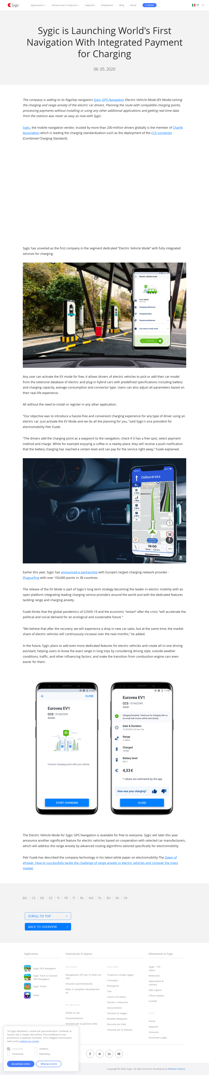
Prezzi (152, 1021)
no (91, 898)
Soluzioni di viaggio (117, 1013)
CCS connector (161, 133)
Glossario (154, 1032)
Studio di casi (73, 1012)
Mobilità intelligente (117, 1018)
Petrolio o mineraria (117, 1002)
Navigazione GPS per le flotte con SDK (83, 976)
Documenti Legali (158, 1037)
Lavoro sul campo (116, 996)
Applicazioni (37, 5)
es (50, 898)
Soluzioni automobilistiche (79, 983)
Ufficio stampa (156, 995)
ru (109, 898)
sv (125, 898)
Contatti (153, 1001)
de (42, 898)
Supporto (90, 5)
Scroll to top (48, 916)
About (133, 5)
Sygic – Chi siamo (154, 968)
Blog (121, 5)
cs (33, 898)
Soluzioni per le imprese (64, 5)
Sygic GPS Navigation (109, 100)
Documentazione (74, 1018)
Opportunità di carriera (156, 983)
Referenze (154, 975)
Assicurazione (114, 1007)
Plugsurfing (31, 578)
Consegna (112, 980)
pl (100, 898)
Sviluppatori (107, 5)
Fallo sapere (155, 990)
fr (66, 898)
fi (58, 898)
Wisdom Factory (176, 1068)
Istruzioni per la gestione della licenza (81, 1025)
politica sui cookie (29, 1041)
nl (82, 898)
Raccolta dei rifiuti (116, 1024)
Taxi (109, 991)
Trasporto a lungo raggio (120, 974)
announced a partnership (79, 572)
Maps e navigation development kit (82, 991)
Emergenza (113, 985)
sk (117, 898)
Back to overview (48, 927)
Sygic (26, 127)
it (74, 898)
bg (25, 898)
